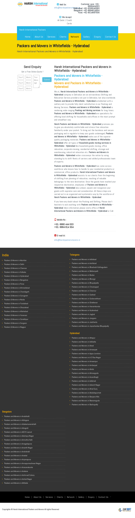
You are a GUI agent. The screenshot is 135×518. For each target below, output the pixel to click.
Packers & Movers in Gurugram (16, 295)
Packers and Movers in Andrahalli (17, 451)
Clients (63, 36)
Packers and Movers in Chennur (84, 290)
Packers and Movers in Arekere (16, 471)
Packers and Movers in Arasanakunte (18, 467)
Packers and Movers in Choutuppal (85, 287)
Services (51, 36)
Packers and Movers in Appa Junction (86, 353)
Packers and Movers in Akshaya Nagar (19, 436)
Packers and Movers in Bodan (83, 275)
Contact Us (110, 36)
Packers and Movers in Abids (83, 369)
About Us (39, 36)
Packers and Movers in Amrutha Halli (18, 440)
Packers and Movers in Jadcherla (84, 322)
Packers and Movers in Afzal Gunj (84, 389)
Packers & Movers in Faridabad (16, 303)
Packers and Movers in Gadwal (83, 294)
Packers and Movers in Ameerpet (84, 349)
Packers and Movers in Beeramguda (86, 400)
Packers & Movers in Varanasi (15, 315)
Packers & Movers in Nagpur (15, 327)
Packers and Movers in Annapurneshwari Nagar (22, 463)
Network (75, 36)
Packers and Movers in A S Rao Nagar (86, 357)
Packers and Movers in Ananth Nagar (18, 447)
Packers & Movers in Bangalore (16, 280)
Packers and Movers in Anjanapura (17, 459)
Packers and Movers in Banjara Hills (85, 396)
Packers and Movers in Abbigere (16, 420)
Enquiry (97, 36)
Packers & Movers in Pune (14, 284)
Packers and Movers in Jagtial (83, 314)
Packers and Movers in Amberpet (84, 365)
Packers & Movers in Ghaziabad (16, 307)
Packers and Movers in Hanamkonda (86, 306)
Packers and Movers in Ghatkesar (85, 302)
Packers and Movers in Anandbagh (85, 377)
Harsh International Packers (32, 29)
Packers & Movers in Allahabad (16, 311)
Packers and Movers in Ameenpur (85, 361)
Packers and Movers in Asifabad (84, 263)
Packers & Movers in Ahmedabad (17, 288)
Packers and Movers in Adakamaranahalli (20, 424)
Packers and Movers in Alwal (83, 345)
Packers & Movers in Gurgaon (15, 323)
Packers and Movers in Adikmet (84, 381)
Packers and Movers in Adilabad (84, 259)
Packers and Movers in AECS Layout (18, 432)
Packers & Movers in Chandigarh (16, 291)
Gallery (86, 36)
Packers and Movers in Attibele (16, 483)
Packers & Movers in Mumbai (15, 260)
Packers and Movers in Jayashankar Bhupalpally (90, 326)
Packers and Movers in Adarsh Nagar (86, 385)
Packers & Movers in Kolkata (15, 272)
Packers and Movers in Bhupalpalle (85, 283)
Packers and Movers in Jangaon (84, 318)
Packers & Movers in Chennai (15, 268)
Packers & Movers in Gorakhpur (16, 319)
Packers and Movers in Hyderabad (85, 310)
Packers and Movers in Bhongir (84, 279)
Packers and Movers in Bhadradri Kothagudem (89, 267)
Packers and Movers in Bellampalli (85, 271)
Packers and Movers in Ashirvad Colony (19, 475)
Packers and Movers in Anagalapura (18, 443)
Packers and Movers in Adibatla (84, 341)
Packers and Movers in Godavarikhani (86, 298)
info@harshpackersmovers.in (39, 7)
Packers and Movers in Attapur (83, 338)
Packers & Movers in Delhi (14, 264)
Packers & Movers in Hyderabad (16, 276)
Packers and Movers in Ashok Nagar (18, 479)
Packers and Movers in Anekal (15, 455)
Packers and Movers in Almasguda (85, 373)
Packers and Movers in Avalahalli (17, 416)
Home (27, 36)
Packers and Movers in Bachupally (85, 404)
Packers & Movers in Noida (14, 299)
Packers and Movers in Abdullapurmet (86, 392)
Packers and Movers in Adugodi (16, 428)
